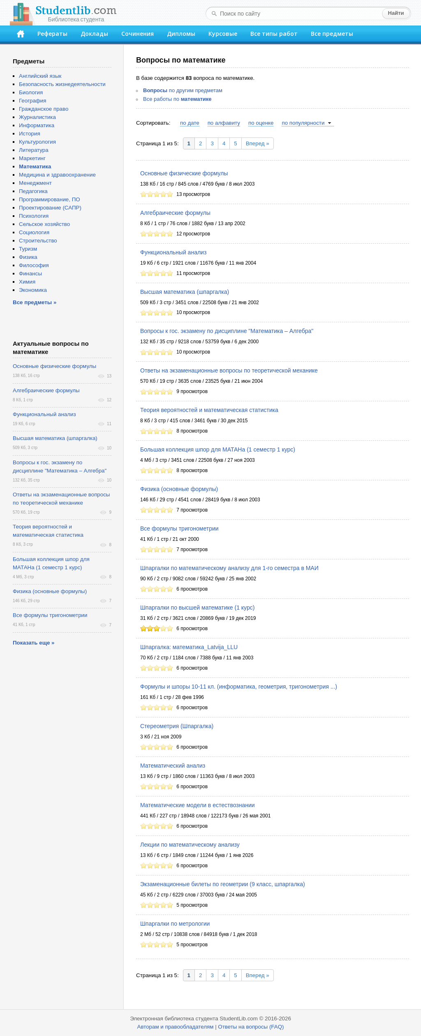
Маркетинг (32, 158)
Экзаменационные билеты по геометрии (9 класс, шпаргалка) (222, 884)
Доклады (94, 33)
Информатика (36, 125)
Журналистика (37, 117)
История (29, 133)
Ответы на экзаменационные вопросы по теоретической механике (229, 370)
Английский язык (40, 76)
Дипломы (181, 33)
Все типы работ (274, 33)
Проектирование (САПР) (50, 208)
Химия (27, 282)
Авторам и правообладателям (175, 1027)
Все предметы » (34, 302)
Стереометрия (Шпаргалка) (176, 726)
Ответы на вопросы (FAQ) (251, 1027)
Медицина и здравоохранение (57, 175)
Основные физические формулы (184, 173)
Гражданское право (43, 109)
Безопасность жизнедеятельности (62, 84)
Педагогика (33, 191)
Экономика (33, 290)
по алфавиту (224, 123)
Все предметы (332, 33)
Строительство (38, 240)
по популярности (303, 123)
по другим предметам (182, 90)
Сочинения (137, 33)
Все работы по (177, 99)
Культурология (37, 142)
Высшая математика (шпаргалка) (184, 292)
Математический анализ (172, 765)
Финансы (30, 273)
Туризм (28, 249)
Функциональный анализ (173, 252)
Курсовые (222, 33)
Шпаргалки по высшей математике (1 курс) (197, 607)
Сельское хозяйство (44, 224)
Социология (34, 232)
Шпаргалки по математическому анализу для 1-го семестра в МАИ (229, 568)
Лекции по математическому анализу (190, 844)
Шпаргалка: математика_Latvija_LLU (189, 647)
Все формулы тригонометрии (179, 528)
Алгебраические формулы (175, 213)
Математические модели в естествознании (197, 805)
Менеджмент (35, 183)
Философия (34, 265)
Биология (31, 92)
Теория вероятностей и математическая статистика (209, 410)
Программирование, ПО (49, 199)
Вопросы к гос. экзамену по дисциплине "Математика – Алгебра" (226, 331)
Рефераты (52, 33)
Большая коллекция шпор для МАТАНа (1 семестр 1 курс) (217, 449)
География (32, 101)
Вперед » (257, 143)
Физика (28, 257)
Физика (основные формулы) (179, 489)
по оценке (260, 123)
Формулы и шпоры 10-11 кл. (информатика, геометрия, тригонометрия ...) (238, 686)
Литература (34, 150)
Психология (34, 216)
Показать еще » (33, 643)
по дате (189, 123)
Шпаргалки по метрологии (175, 923)
